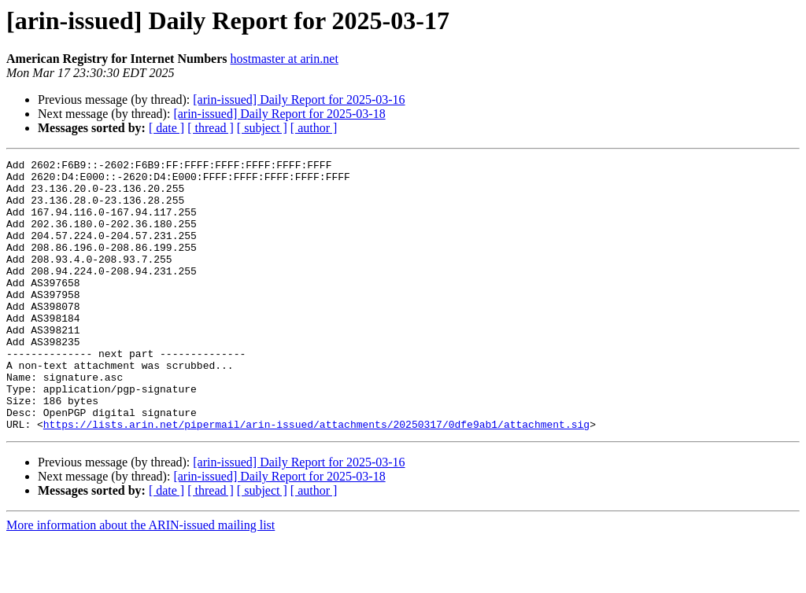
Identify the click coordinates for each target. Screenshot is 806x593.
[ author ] (314, 127)
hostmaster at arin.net (284, 58)
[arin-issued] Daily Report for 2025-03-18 (279, 113)
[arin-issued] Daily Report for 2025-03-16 (299, 99)
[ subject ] (262, 127)
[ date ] (166, 127)
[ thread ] (210, 127)
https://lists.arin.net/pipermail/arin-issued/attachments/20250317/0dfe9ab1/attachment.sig (316, 478)
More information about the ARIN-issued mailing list (140, 579)
